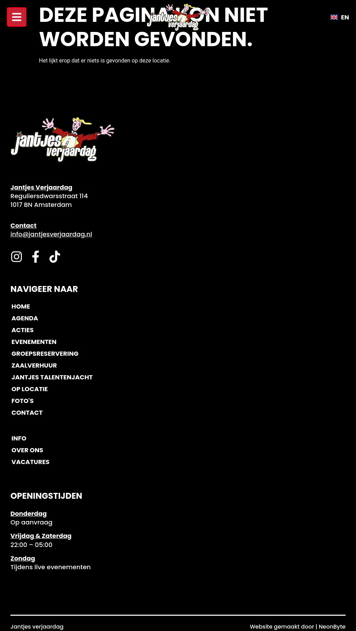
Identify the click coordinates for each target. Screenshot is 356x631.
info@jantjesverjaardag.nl (51, 234)
